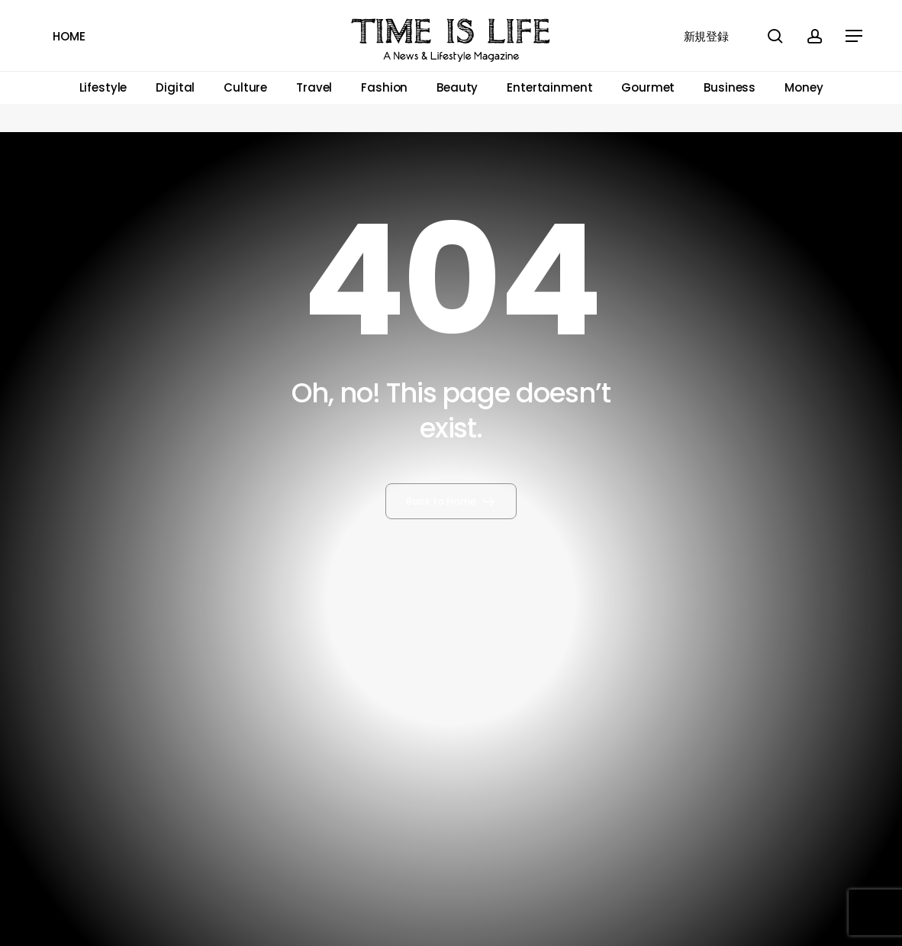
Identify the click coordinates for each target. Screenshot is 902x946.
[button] (855, 36)
